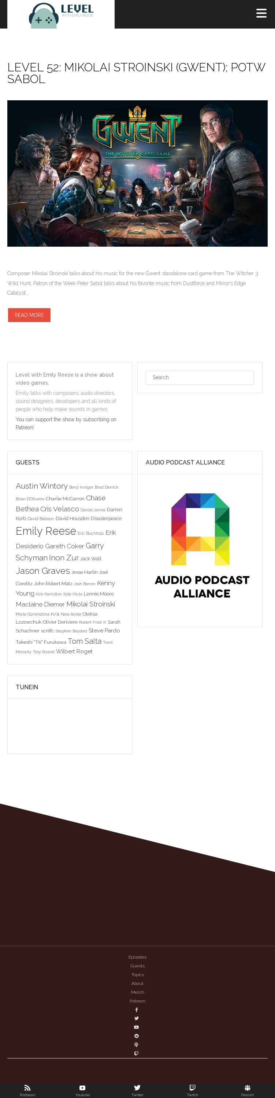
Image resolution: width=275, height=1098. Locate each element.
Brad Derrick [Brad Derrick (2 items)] (106, 487)
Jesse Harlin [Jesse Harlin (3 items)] (84, 572)
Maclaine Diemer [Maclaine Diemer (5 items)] (40, 604)
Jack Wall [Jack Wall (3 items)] (90, 558)
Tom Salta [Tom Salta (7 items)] (84, 641)
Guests (137, 965)
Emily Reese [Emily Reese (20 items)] (46, 530)
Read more (29, 315)
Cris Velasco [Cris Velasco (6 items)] (59, 509)
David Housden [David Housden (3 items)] (72, 518)
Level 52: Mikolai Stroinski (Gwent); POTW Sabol (136, 73)
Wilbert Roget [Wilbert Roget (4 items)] (74, 651)
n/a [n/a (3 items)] (55, 614)
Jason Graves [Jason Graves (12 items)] (43, 570)
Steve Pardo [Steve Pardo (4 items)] (104, 630)
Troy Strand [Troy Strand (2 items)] (44, 652)
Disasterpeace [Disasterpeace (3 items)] (106, 518)
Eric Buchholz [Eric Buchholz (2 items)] (91, 533)
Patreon (137, 1001)
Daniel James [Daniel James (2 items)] (93, 510)
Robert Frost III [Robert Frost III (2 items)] (92, 622)
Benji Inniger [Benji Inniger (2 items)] (81, 487)
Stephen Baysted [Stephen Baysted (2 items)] (71, 631)
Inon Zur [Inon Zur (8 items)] (64, 557)
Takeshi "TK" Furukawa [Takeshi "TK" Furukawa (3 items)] (41, 642)
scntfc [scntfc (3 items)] (47, 631)
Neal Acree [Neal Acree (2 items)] (71, 614)
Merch (137, 992)
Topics (137, 974)
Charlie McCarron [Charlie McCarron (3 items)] (65, 498)
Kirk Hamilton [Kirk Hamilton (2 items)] (49, 594)
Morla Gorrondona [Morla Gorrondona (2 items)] (32, 614)
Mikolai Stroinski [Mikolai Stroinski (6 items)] (90, 604)
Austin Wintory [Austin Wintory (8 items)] (42, 485)
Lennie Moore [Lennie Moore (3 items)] (99, 594)
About (137, 983)
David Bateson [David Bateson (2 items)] (40, 518)
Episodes (137, 957)
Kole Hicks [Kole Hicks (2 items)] (72, 594)
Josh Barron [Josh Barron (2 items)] (85, 584)
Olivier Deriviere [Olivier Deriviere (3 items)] (60, 622)
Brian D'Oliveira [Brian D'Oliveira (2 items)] (30, 499)
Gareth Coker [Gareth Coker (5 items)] (64, 546)
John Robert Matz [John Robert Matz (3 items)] (53, 583)
